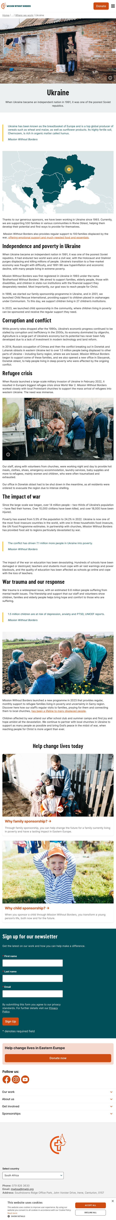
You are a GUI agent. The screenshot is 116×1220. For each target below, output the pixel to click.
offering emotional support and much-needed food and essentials (48, 237)
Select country (10, 1168)
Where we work (24, 15)
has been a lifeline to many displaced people (58, 711)
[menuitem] (17, 6)
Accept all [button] (90, 1205)
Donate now (58, 1058)
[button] (40, 1216)
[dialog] (58, 1209)
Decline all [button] (91, 1212)
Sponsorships (57, 1113)
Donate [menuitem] (101, 6)
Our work (57, 1092)
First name (9, 956)
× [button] (112, 1201)
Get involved (57, 1106)
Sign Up (10, 1021)
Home (5, 15)
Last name (9, 971)
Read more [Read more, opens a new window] (12, 1213)
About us (57, 1099)
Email (6, 986)
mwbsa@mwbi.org (22, 1189)
